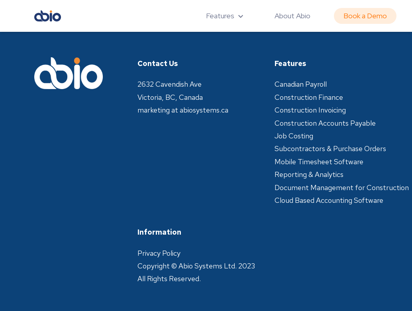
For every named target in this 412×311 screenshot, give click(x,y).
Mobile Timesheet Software (319, 161)
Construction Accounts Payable (325, 123)
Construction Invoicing (310, 110)
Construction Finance (309, 97)
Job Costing (294, 135)
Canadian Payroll (301, 84)
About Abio (292, 15)
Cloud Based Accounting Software (329, 200)
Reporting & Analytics (309, 174)
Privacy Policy (158, 253)
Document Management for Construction (342, 187)
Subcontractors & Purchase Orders (330, 148)
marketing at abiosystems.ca (182, 110)
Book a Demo (365, 15)
